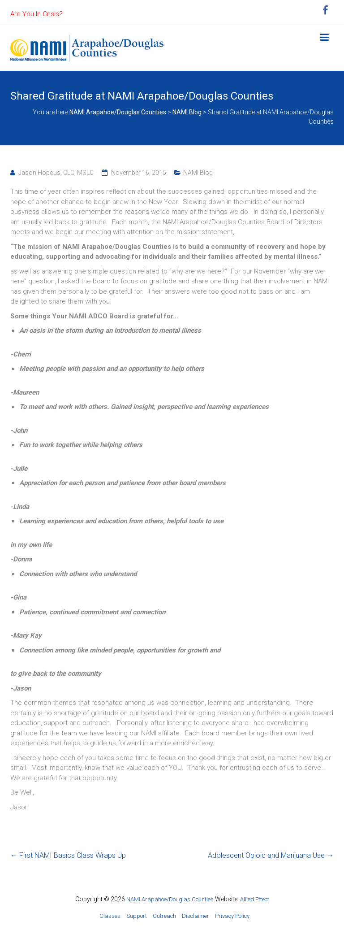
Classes (109, 916)
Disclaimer (195, 916)
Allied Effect (254, 899)
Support (136, 916)
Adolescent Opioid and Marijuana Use (271, 855)
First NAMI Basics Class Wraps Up (68, 855)
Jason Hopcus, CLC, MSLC (56, 172)
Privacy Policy (232, 916)
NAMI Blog (198, 172)
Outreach (164, 916)
